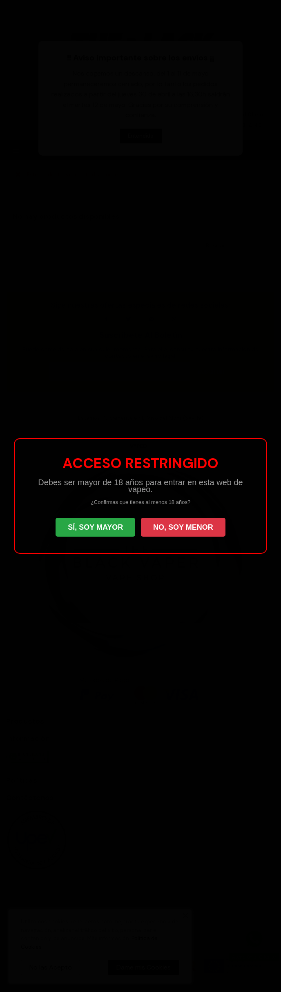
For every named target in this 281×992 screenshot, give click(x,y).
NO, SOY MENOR (183, 527)
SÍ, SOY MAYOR (95, 527)
